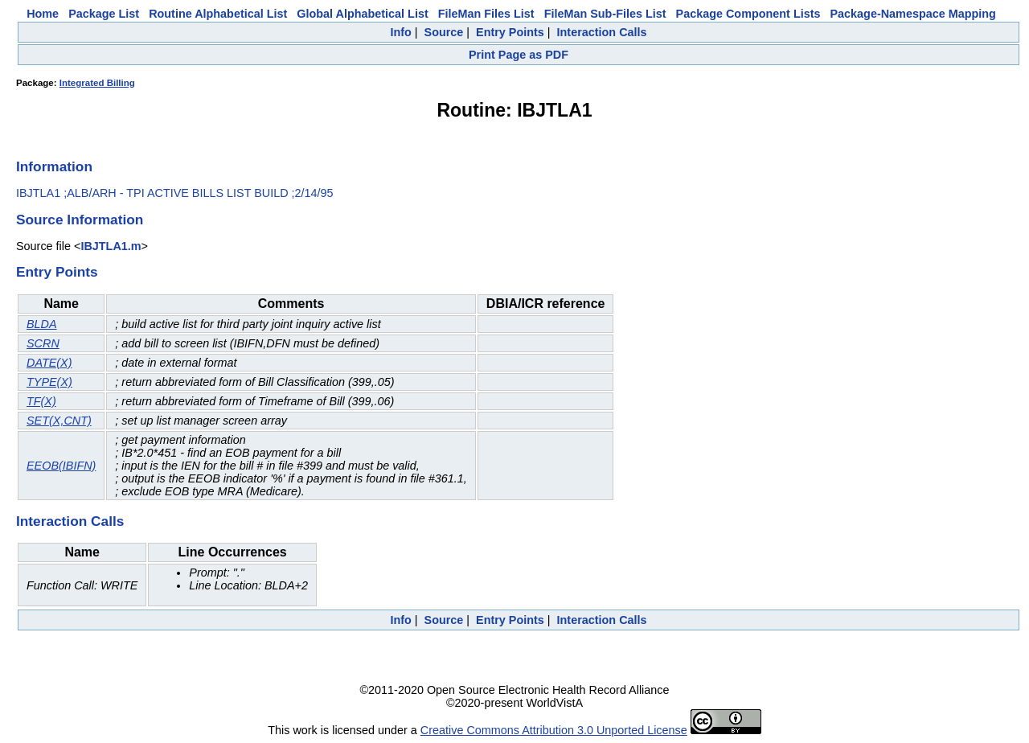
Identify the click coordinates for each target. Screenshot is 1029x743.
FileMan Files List (486, 13)
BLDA (42, 324)
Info (400, 32)
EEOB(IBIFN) (61, 465)
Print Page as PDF (518, 54)
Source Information (79, 219)
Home (43, 13)
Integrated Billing (97, 83)
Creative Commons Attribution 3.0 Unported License (553, 730)
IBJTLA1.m (110, 246)
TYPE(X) (49, 382)
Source (444, 32)
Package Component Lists (748, 13)
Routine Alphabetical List (218, 13)
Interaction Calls (602, 32)
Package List (103, 13)
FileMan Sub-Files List (605, 13)
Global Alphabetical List (362, 13)
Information (54, 166)
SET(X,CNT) (59, 420)
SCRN (43, 343)
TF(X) (41, 401)
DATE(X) (49, 362)
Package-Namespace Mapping (913, 13)
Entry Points (510, 32)
